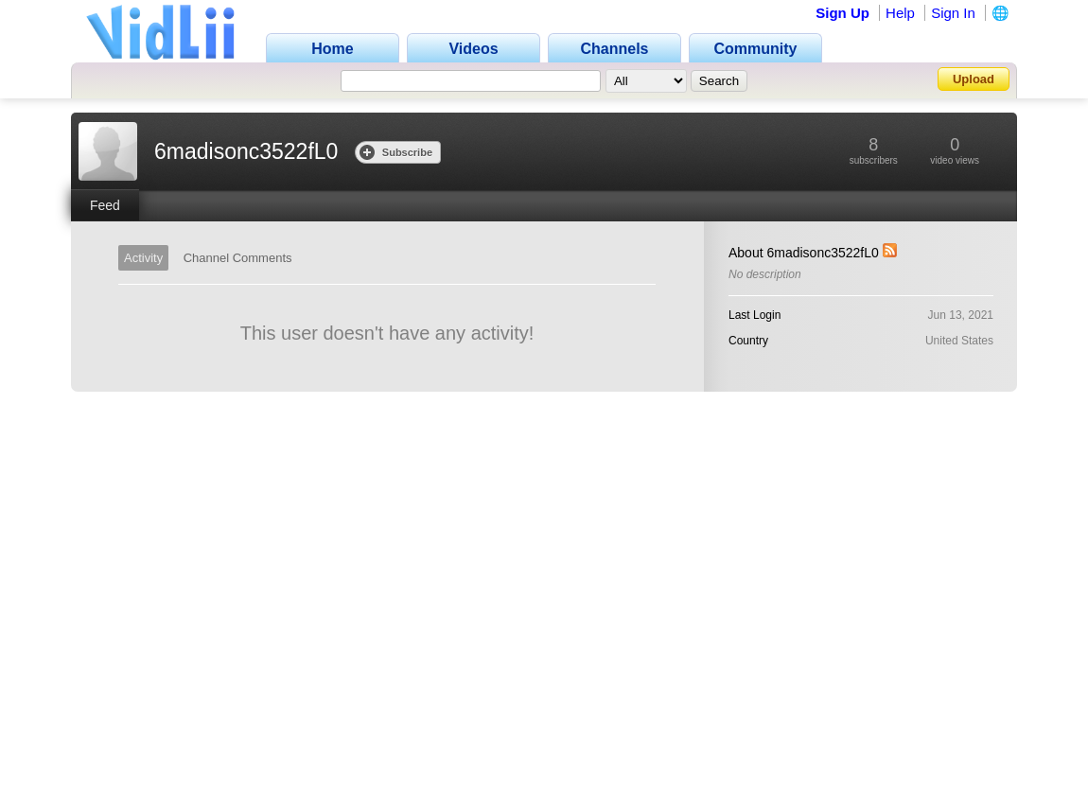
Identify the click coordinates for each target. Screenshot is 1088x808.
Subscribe (396, 152)
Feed (105, 205)
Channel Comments (238, 258)
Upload (973, 79)
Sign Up (842, 13)
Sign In (953, 13)
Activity (143, 258)
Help (900, 13)
